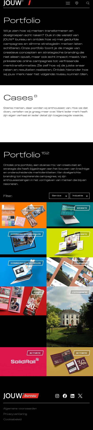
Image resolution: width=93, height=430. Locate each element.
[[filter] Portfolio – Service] (59, 196)
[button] (68, 3)
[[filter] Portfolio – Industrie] (79, 196)
